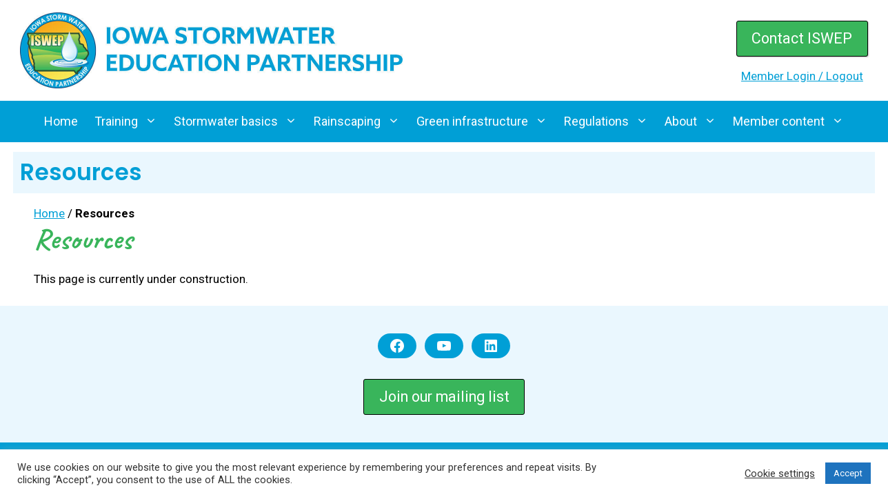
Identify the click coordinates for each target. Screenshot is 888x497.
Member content (792, 121)
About (695, 121)
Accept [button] (848, 473)
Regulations (610, 121)
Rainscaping (361, 121)
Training (129, 121)
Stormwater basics (239, 121)
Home (61, 121)
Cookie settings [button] (780, 473)
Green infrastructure (486, 121)
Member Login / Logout (802, 76)
